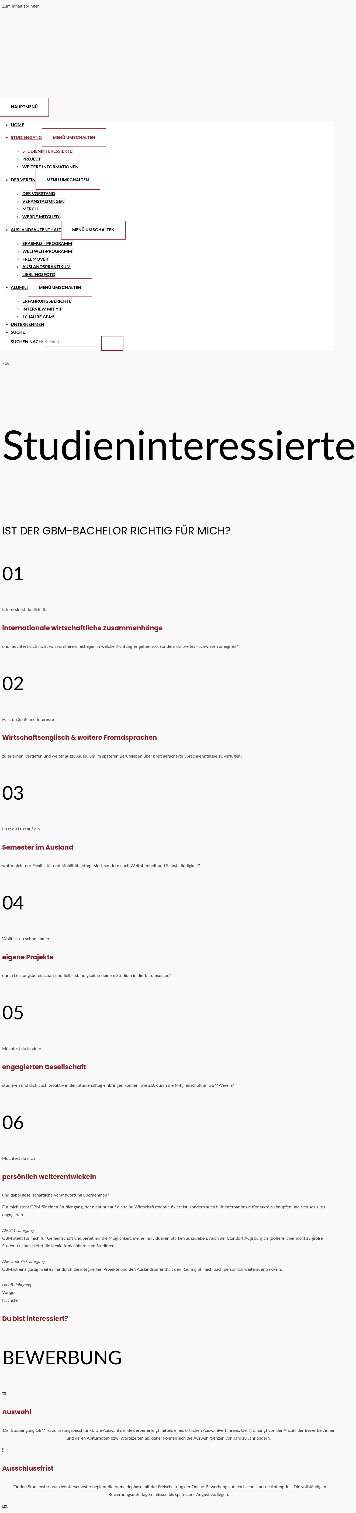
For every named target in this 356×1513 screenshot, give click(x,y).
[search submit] (112, 343)
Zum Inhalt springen (21, 5)
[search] (72, 341)
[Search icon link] (18, 332)
